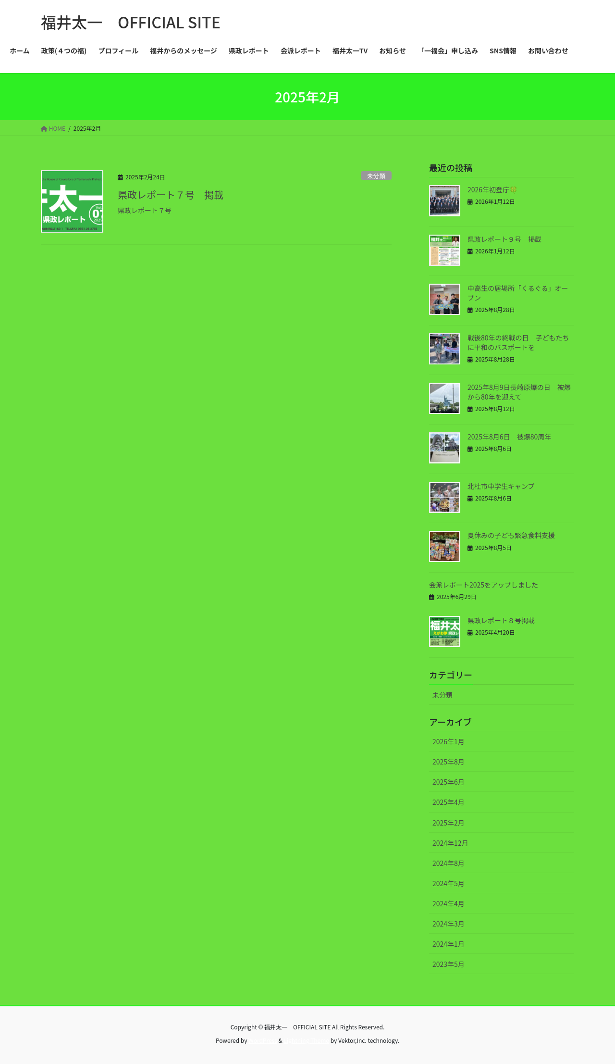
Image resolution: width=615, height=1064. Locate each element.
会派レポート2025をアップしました (483, 584)
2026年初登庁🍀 (492, 189)
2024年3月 (448, 923)
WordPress (262, 1040)
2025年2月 (448, 822)
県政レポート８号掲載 (501, 620)
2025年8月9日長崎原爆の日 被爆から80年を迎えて (519, 391)
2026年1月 (448, 741)
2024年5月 (448, 883)
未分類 (376, 175)
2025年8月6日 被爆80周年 (509, 436)
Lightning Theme (306, 1040)
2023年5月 (448, 964)
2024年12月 (450, 843)
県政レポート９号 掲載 (504, 239)
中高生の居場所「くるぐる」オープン (517, 292)
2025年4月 (448, 802)
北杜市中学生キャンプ (501, 486)
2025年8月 (448, 761)
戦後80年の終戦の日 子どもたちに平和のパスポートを (518, 342)
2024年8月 (448, 863)
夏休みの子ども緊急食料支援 (511, 535)
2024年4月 (448, 903)
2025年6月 (448, 782)
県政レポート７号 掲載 (170, 194)
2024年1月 (448, 944)
